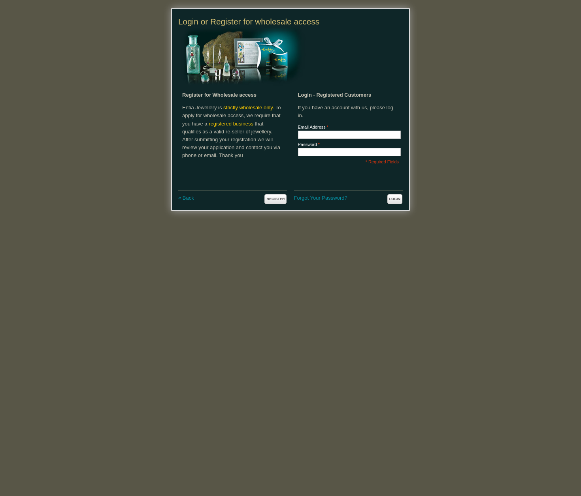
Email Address (312, 127)
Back (186, 198)
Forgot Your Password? (320, 198)
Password (307, 144)
